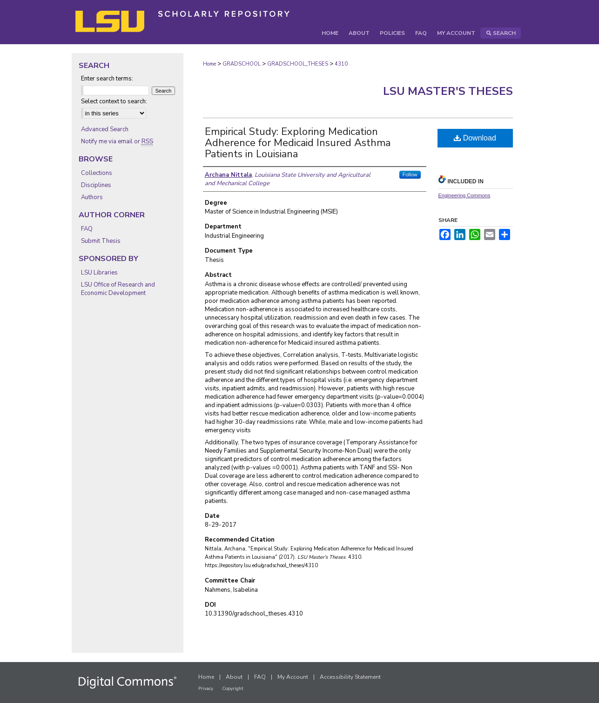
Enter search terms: (107, 78)
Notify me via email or (117, 141)
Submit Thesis (101, 241)
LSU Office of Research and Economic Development (118, 289)
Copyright (232, 688)
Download (475, 138)
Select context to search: (114, 101)
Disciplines (96, 185)
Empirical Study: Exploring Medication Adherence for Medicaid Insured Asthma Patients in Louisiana (297, 143)
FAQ (87, 229)
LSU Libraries (99, 272)
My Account (292, 677)
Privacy (205, 688)
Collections (96, 173)
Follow (410, 174)
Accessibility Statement (350, 677)
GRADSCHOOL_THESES (297, 63)
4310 (341, 63)
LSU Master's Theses (448, 91)
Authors (92, 197)
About (234, 677)
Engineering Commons (464, 195)
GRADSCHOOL (241, 63)
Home (209, 63)
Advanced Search (104, 129)
